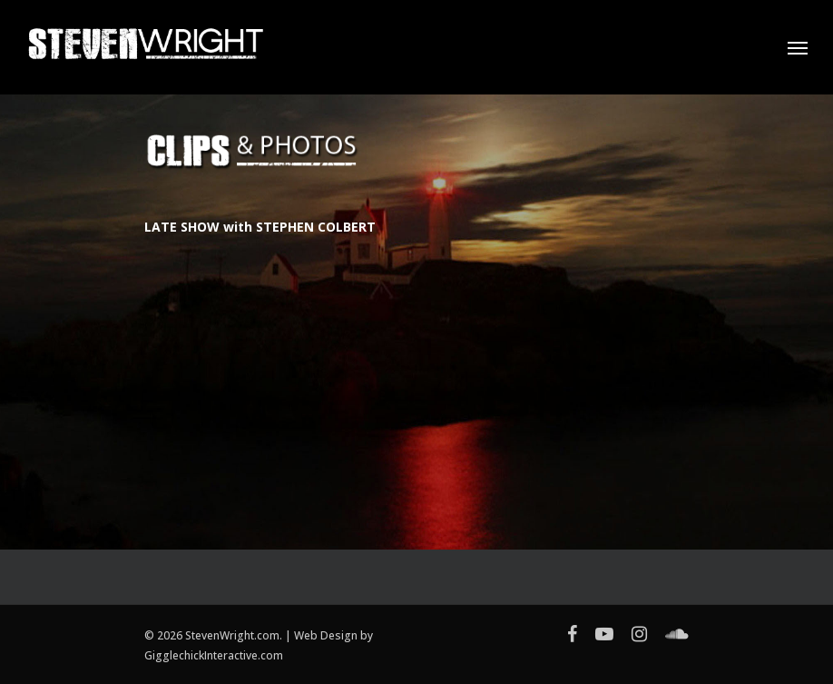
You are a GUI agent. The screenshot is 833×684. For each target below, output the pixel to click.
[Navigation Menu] (798, 47)
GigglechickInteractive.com (213, 655)
